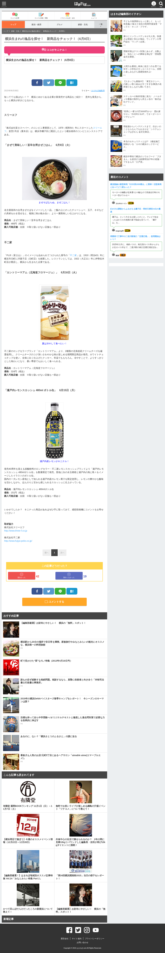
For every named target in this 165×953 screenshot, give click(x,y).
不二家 (73, 255)
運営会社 (64, 938)
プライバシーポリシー (94, 938)
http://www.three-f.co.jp (15, 530)
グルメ (59, 24)
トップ (13, 24)
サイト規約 (77, 938)
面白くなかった (69, 575)
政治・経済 (36, 24)
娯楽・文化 (83, 24)
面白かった (22, 575)
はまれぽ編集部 (98, 91)
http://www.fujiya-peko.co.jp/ (18, 541)
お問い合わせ (82, 942)
